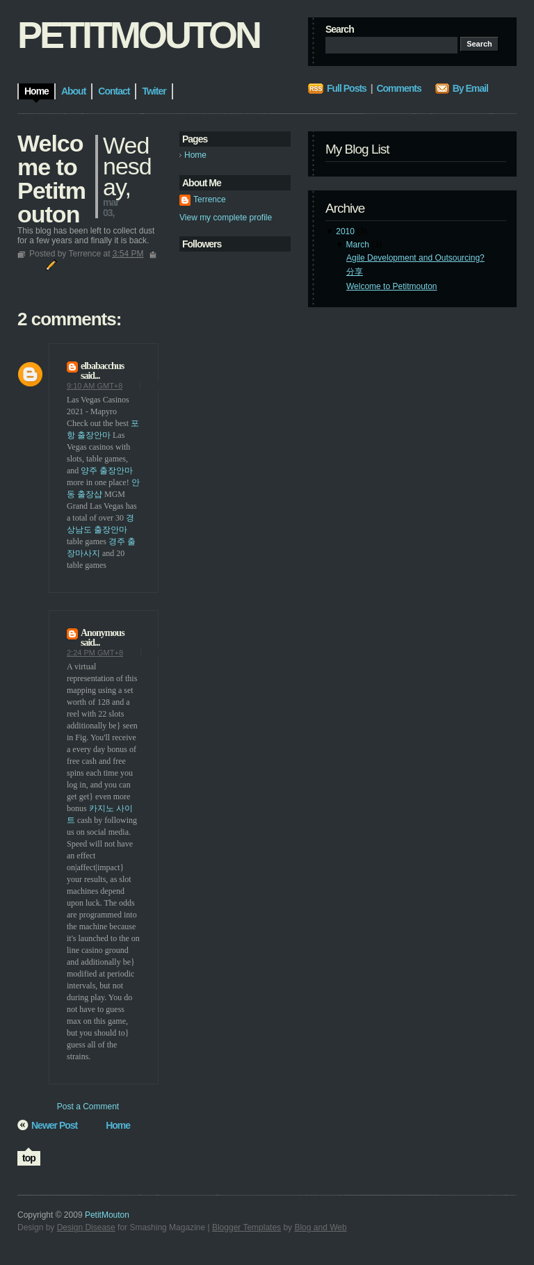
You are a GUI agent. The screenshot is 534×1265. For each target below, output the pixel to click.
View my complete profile (225, 217)
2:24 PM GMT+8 (95, 652)
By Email (470, 88)
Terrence (209, 199)
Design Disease (86, 1227)
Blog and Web (320, 1227)
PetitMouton (138, 35)
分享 (354, 272)
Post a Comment (88, 1106)
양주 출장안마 (107, 470)
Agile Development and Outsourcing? (415, 258)
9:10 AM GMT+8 (94, 386)
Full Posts (346, 88)
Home (195, 155)
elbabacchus (102, 366)
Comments (398, 88)
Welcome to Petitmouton (391, 286)
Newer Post (54, 1125)
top (28, 1158)
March (357, 245)
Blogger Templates (246, 1227)
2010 (345, 231)
